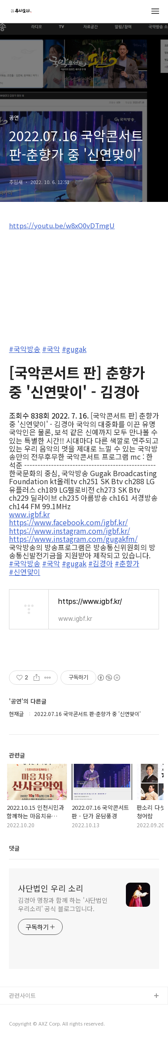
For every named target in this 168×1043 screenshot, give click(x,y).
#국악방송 (24, 349)
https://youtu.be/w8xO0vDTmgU (62, 225)
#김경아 (100, 563)
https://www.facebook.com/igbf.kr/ (68, 522)
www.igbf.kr (29, 514)
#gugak (74, 349)
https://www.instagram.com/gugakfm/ (73, 539)
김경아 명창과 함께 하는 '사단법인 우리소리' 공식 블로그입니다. (63, 904)
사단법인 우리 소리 (50, 888)
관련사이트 (22, 995)
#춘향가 (127, 563)
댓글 (14, 848)
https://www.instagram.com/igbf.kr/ (69, 531)
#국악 (51, 349)
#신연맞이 (24, 572)
